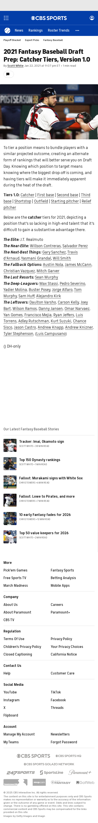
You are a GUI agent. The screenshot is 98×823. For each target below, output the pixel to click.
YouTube (10, 692)
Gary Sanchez (54, 252)
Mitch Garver (48, 271)
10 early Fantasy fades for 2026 (45, 515)
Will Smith (62, 258)
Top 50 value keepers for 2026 (44, 533)
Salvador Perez (75, 245)
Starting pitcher (65, 201)
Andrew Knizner (79, 327)
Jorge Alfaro (62, 289)
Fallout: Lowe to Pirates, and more (47, 496)
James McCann (78, 264)
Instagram (11, 700)
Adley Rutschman (33, 321)
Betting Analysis (63, 578)
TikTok (56, 692)
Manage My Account (19, 734)
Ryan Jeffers (63, 315)
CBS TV (8, 620)
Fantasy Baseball (53, 40)
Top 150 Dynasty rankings (39, 460)
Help (6, 673)
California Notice (64, 654)
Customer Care (62, 673)
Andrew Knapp (50, 327)
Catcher (27, 195)
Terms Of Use (13, 639)
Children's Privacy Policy (22, 647)
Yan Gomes (13, 315)
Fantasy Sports (62, 570)
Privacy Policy (61, 639)
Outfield (41, 201)
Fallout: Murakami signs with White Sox (51, 478)
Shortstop (22, 201)
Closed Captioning (17, 654)
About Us (10, 605)
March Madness (15, 585)
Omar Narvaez (77, 308)
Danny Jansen (51, 308)
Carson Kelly (68, 302)
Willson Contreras (45, 245)
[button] (77, 30)
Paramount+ (60, 612)
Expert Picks (32, 40)
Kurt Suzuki (61, 321)
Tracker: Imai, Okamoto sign (41, 441)
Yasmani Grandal (36, 258)
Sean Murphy (46, 277)
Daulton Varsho (42, 302)
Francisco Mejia (38, 315)
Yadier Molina (15, 289)
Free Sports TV (14, 578)
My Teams (11, 742)
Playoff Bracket (12, 40)
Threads (57, 708)
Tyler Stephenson (18, 333)
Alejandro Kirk (48, 296)
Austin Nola (53, 264)
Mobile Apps (60, 585)
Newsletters (60, 734)
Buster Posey (39, 289)
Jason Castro (25, 327)
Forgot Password (64, 742)
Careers (57, 605)
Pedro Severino (72, 283)
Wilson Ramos (24, 308)
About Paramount (17, 612)
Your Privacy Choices (67, 647)
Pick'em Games (15, 570)
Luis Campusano (51, 333)
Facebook (58, 700)
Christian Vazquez (19, 271)
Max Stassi (48, 283)
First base (45, 195)
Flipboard (10, 715)
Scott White (15, 66)
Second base (67, 195)
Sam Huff (26, 296)
